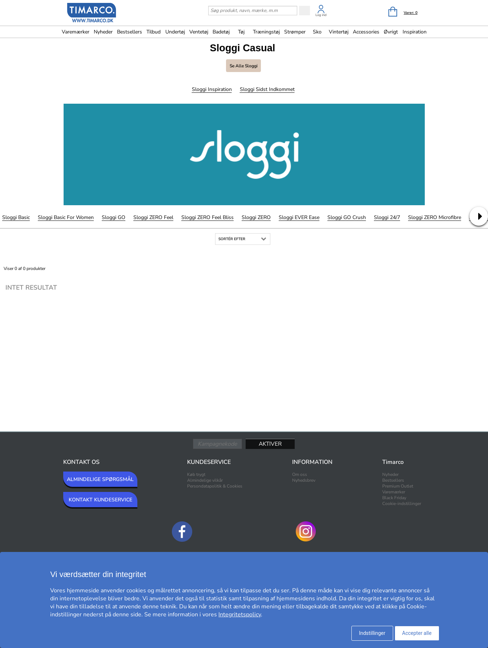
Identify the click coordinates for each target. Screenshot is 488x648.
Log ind (321, 15)
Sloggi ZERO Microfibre (434, 217)
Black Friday (394, 498)
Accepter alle (417, 633)
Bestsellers (129, 31)
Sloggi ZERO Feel (153, 217)
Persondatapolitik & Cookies (214, 486)
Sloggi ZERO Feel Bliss (207, 217)
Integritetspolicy (239, 615)
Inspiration (415, 31)
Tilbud (153, 31)
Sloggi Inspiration (212, 89)
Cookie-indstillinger (401, 503)
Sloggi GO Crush (346, 217)
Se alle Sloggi (244, 66)
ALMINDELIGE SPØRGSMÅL (100, 479)
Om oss (299, 474)
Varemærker (75, 31)
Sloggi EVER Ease (299, 217)
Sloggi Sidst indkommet (267, 89)
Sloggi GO (113, 217)
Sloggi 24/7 (387, 217)
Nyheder (103, 31)
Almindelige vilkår (205, 480)
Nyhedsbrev (303, 480)
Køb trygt (196, 474)
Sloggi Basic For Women (66, 217)
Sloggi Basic (16, 217)
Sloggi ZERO (256, 217)
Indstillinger (372, 633)
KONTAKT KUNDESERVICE (100, 499)
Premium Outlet (397, 486)
